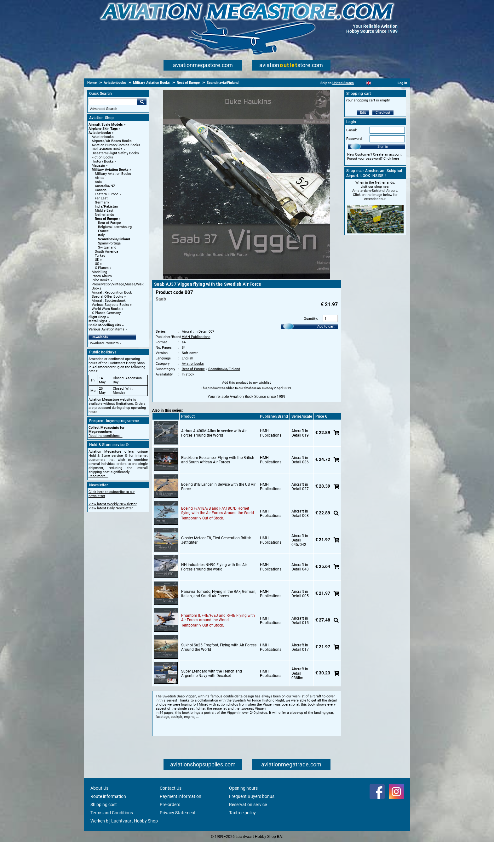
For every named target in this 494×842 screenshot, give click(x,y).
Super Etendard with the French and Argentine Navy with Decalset (211, 673)
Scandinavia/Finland (114, 239)
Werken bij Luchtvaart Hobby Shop (124, 820)
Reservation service (248, 804)
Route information (108, 796)
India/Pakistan (106, 206)
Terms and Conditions (111, 812)
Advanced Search (103, 109)
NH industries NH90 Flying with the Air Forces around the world (214, 567)
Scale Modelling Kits (105, 325)
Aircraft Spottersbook (109, 301)
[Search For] (113, 101)
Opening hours (243, 788)
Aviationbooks (100, 133)
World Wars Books (106, 309)
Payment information (180, 796)
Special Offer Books (107, 297)
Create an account (387, 154)
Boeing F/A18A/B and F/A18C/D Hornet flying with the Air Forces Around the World (217, 510)
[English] (368, 83)
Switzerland (107, 247)
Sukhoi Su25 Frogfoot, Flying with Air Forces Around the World (218, 647)
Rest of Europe (106, 219)
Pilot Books (101, 280)
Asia (98, 182)
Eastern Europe (106, 194)
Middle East (104, 211)
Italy (101, 235)
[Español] (376, 83)
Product (188, 416)
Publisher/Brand (274, 416)
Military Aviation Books (110, 170)
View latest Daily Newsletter (111, 508)
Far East (101, 198)
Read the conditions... (106, 436)
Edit (363, 113)
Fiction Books (102, 157)
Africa (99, 178)
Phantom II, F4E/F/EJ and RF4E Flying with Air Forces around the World (218, 617)
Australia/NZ (105, 186)
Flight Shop (97, 317)
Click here (391, 159)
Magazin (98, 165)
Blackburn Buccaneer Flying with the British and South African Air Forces (217, 459)
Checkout (383, 113)
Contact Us (170, 788)
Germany (102, 202)
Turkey (100, 256)
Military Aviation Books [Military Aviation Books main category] (113, 174)
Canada (100, 190)
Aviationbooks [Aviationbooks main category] (103, 137)
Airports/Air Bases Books (112, 141)
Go (141, 101)
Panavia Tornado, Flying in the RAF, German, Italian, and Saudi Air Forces (218, 593)
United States (343, 83)
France (103, 231)
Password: (354, 139)
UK (97, 260)
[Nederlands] (361, 83)
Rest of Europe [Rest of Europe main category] (109, 223)
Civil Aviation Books (107, 149)
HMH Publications (196, 337)
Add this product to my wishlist (246, 383)
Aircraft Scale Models (106, 125)
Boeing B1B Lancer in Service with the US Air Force (218, 486)
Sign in (382, 146)
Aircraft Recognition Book (112, 292)
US (97, 264)
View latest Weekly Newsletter (113, 504)
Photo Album (102, 276)
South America (106, 251)
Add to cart (326, 326)
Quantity (310, 319)
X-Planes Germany (106, 313)
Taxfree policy (242, 812)
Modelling (99, 272)
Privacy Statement (178, 812)
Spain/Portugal (110, 243)
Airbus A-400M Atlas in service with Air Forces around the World (214, 433)
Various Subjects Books (110, 305)
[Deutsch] (384, 83)
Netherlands (104, 215)
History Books (103, 161)
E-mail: (351, 130)
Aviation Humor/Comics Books (116, 145)
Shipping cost (103, 804)
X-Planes (102, 268)
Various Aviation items (106, 329)
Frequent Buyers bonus (251, 796)
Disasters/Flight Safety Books (115, 153)
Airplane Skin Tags (103, 129)
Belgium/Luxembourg (115, 227)
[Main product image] (246, 278)
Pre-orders (170, 804)
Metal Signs (98, 321)
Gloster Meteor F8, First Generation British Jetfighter (216, 540)
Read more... (98, 476)
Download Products (104, 343)
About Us (99, 788)
